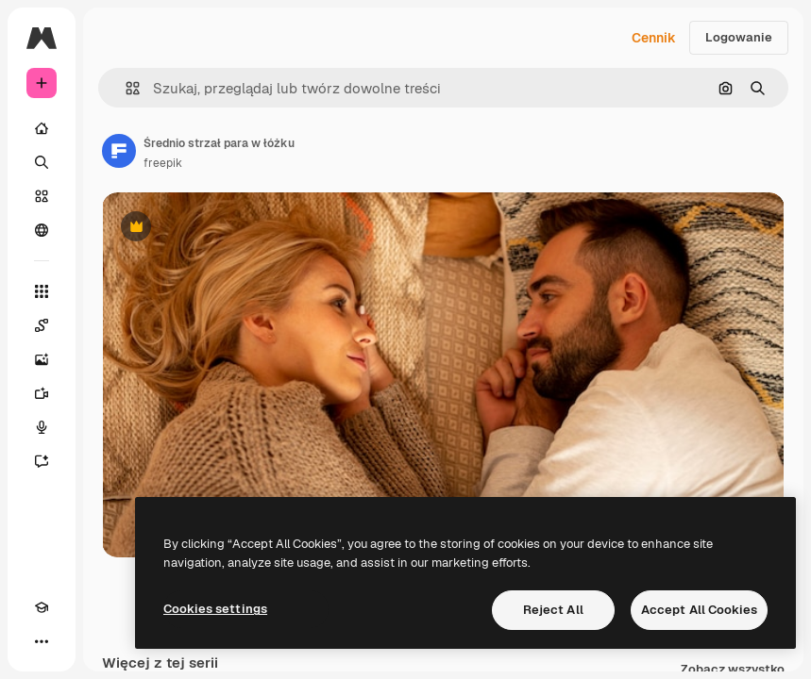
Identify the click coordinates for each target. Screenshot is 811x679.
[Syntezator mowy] (41, 427)
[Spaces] (41, 325)
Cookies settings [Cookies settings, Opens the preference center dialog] (215, 609)
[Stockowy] (41, 196)
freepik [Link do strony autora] (163, 163)
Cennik (654, 37)
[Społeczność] (41, 230)
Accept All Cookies (699, 610)
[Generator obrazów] (41, 359)
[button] (125, 88)
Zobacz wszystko (733, 670)
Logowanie (738, 37)
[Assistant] (41, 461)
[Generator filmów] (41, 393)
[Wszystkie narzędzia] (41, 291)
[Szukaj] (41, 162)
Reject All (553, 610)
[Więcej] (41, 641)
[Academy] (41, 607)
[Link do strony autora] (119, 151)
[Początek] (41, 128)
